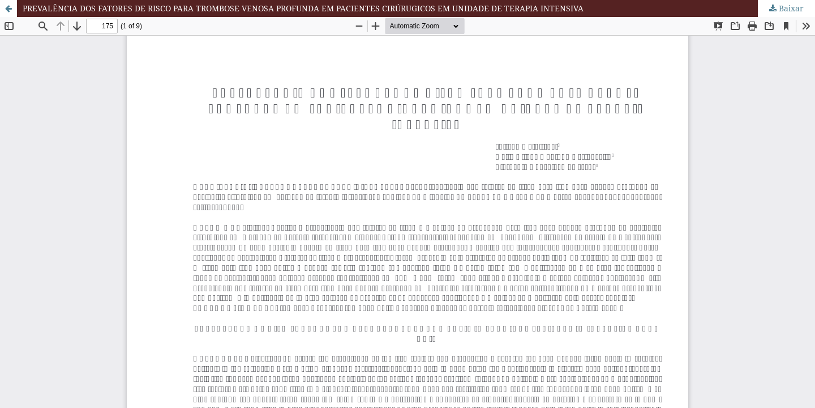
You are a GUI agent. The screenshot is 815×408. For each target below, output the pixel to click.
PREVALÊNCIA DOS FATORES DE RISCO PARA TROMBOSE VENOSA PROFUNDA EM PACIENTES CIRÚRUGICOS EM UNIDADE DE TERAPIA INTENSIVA (303, 8)
